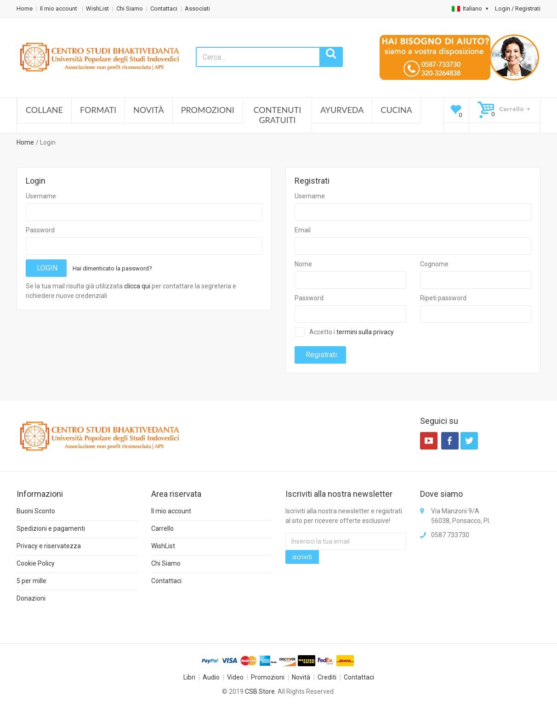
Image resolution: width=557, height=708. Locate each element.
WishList (97, 8)
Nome (303, 264)
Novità (148, 110)
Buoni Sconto (36, 511)
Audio (211, 677)
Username (41, 196)
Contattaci (163, 8)
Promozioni (207, 110)
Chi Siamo (129, 8)
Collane (44, 110)
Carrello (162, 528)
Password (40, 230)
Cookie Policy (36, 563)
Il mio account (59, 8)
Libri (189, 677)
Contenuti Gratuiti (277, 115)
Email (303, 230)
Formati (98, 110)
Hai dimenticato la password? (112, 268)
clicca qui (137, 286)
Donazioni (31, 598)
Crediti (327, 677)
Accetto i (351, 332)
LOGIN (46, 268)
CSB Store (260, 691)
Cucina (396, 110)
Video (235, 677)
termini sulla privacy (365, 332)
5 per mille (31, 580)
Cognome (434, 264)
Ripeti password (443, 298)
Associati (197, 8)
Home (25, 8)
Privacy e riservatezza (49, 546)
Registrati (320, 354)
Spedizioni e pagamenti (51, 528)
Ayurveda (342, 110)
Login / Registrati (517, 8)
